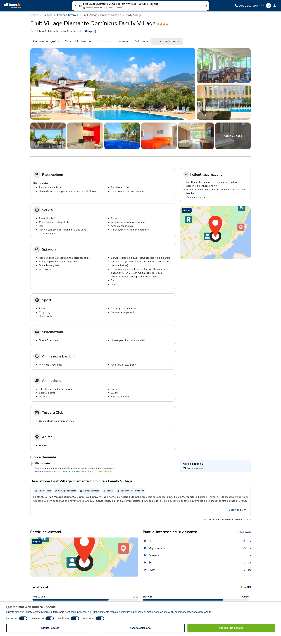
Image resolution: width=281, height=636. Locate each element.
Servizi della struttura (78, 41)
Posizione (123, 41)
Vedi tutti (245, 532)
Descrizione (104, 41)
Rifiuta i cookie (50, 628)
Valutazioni (141, 41)
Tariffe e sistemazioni (167, 41)
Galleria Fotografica (46, 41)
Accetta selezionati (141, 628)
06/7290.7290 (246, 6)
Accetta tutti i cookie (231, 628)
